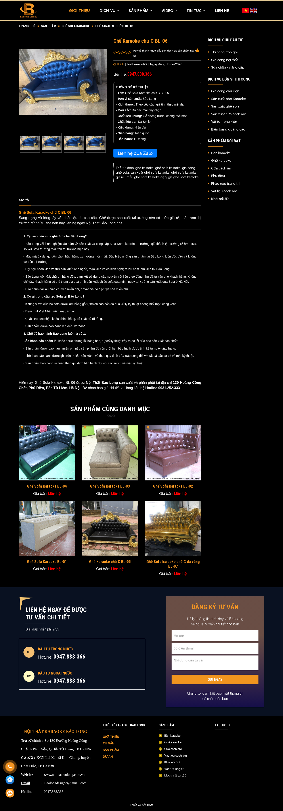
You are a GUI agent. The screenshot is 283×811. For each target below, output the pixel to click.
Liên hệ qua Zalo (135, 153)
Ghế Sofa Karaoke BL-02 (173, 487)
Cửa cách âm (221, 168)
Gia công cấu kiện (225, 91)
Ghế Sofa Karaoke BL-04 (47, 487)
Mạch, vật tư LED (175, 776)
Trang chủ (27, 27)
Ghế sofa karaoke (76, 27)
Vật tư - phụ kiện (224, 122)
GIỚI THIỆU (111, 737)
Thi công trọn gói (224, 52)
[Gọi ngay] (10, 766)
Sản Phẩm (140, 10)
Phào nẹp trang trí (225, 183)
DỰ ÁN (108, 757)
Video (169, 10)
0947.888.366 (69, 658)
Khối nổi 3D (220, 199)
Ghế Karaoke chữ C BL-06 (114, 27)
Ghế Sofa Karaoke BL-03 (110, 487)
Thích (118, 64)
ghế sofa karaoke (168, 168)
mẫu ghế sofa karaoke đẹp (146, 177)
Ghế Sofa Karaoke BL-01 (47, 562)
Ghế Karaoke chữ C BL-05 (110, 562)
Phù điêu (218, 176)
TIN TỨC (196, 10)
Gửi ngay (215, 680)
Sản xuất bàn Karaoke (228, 99)
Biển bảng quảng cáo (228, 129)
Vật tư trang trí (174, 769)
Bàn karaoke (221, 153)
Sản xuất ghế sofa (225, 106)
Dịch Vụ (109, 10)
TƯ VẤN (109, 744)
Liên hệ (222, 10)
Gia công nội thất (224, 60)
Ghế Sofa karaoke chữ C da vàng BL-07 (173, 564)
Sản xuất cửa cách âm (228, 114)
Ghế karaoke (221, 160)
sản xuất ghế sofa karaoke (150, 173)
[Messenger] (10, 780)
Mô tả (24, 200)
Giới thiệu (79, 10)
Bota (150, 806)
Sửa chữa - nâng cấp (227, 67)
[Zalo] (10, 793)
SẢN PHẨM (111, 750)
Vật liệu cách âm (224, 191)
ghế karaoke (144, 168)
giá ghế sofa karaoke (183, 177)
